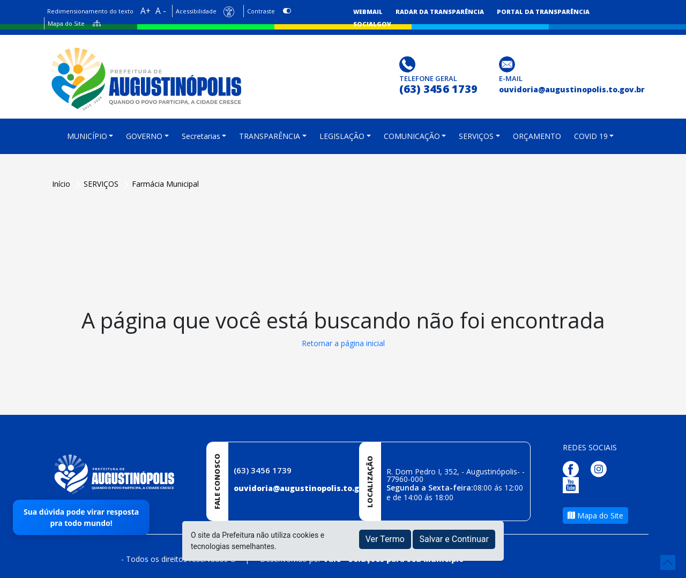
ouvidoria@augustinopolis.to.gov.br (306, 488)
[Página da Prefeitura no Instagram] (601, 468)
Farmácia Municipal (165, 184)
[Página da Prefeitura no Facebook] (573, 468)
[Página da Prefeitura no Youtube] (573, 484)
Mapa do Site (66, 23)
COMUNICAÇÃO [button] (412, 136)
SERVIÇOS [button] (476, 136)
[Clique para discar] (408, 63)
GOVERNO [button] (144, 136)
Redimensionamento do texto (90, 11)
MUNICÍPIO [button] (87, 136)
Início (62, 184)
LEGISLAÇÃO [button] (341, 136)
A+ (145, 11)
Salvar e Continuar (454, 539)
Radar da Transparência (440, 12)
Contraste (261, 11)
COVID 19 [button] (591, 136)
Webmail (368, 12)
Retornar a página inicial (343, 343)
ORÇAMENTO (537, 136)
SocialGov (372, 24)
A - (160, 11)
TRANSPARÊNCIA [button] (269, 136)
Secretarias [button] (201, 136)
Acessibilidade (196, 11)
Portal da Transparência (543, 12)
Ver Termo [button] (385, 539)
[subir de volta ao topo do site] (667, 562)
